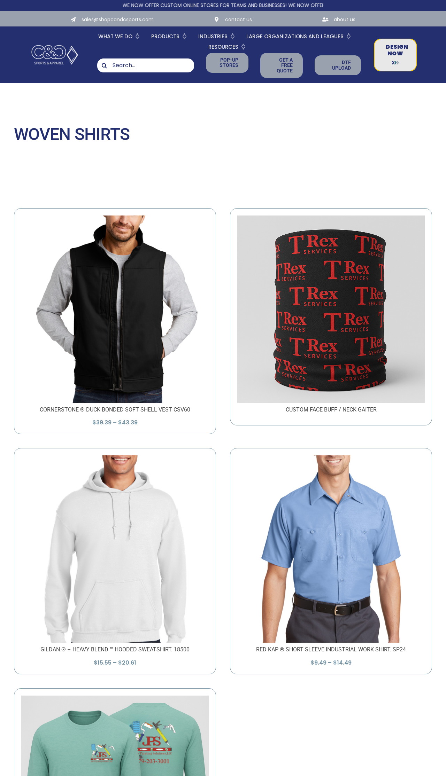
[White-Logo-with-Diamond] (54, 45)
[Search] (104, 65)
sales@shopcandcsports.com (118, 19)
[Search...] (146, 65)
